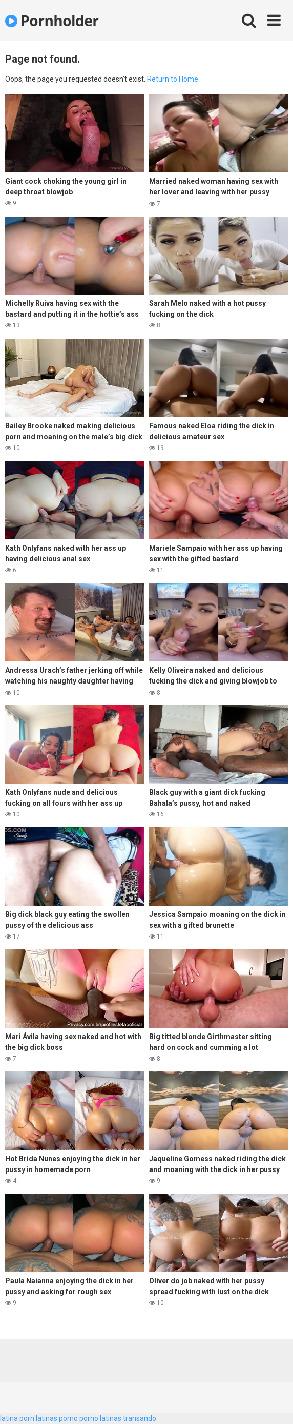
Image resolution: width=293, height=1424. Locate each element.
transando (139, 1418)
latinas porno (57, 1418)
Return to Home (172, 79)
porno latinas (100, 1418)
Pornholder (52, 20)
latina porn (17, 1418)
